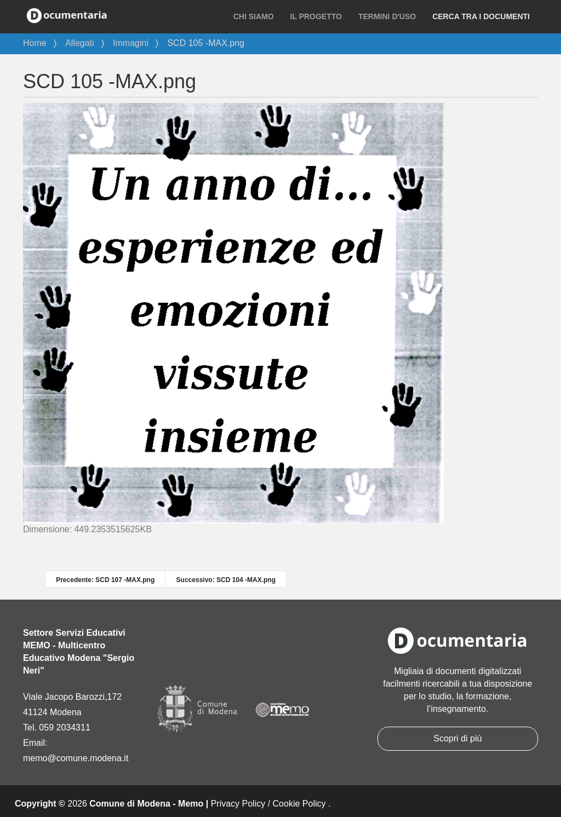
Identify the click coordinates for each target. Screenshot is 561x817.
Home (35, 43)
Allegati (79, 43)
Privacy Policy (238, 803)
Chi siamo (253, 16)
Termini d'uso (387, 16)
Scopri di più (457, 738)
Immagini (130, 43)
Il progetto (316, 16)
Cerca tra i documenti (481, 16)
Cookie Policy (299, 803)
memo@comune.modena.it (75, 758)
